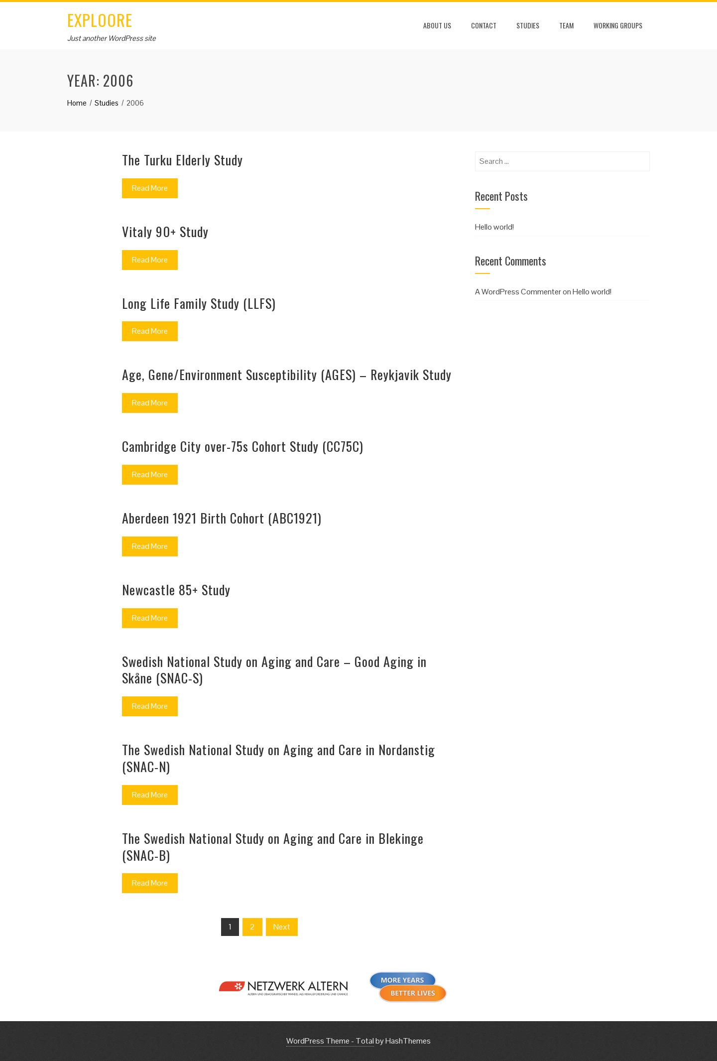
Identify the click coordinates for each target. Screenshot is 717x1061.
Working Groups (618, 25)
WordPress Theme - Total (330, 1041)
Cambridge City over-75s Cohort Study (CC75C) (242, 446)
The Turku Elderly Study (182, 159)
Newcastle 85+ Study (176, 589)
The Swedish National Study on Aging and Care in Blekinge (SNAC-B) (273, 846)
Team (566, 25)
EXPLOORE (99, 19)
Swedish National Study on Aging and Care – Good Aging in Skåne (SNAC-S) (274, 670)
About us (437, 25)
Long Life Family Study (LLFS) (199, 303)
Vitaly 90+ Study (165, 231)
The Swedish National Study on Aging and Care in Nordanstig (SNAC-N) (278, 758)
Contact (483, 25)
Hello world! (494, 227)
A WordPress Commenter (518, 291)
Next (281, 927)
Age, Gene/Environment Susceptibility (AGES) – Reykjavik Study (287, 374)
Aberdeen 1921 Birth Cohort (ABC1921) (222, 518)
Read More (150, 188)
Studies (527, 25)
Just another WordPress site (111, 38)
